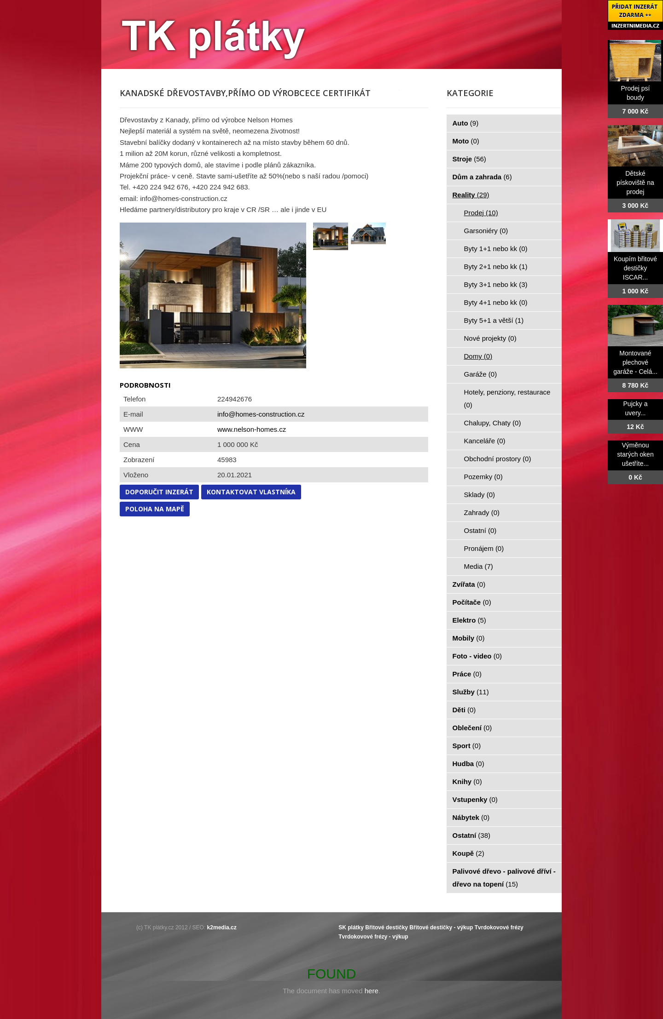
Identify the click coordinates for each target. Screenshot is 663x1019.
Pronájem (484, 548)
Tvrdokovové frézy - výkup (373, 936)
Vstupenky (475, 799)
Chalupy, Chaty (492, 423)
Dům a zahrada (482, 177)
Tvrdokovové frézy (499, 927)
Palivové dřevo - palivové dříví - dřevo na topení (504, 877)
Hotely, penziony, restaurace (507, 398)
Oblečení (472, 728)
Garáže (480, 374)
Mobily (469, 638)
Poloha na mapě (154, 508)
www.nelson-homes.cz (251, 429)
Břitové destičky (386, 927)
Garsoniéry (486, 231)
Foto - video (477, 656)
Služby (471, 692)
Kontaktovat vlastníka (251, 491)
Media (478, 566)
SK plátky (351, 927)
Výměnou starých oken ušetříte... (635, 454)
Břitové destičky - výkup (441, 927)
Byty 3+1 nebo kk (496, 284)
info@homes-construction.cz (260, 414)
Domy (478, 356)
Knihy (467, 781)
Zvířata (469, 584)
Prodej (481, 213)
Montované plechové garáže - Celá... (635, 362)
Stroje (469, 159)
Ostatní (480, 530)
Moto (466, 141)
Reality (471, 195)
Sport (467, 746)
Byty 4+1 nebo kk (496, 302)
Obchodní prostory (497, 459)
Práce (467, 674)
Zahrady (482, 512)
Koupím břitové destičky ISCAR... (635, 268)
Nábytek (471, 817)
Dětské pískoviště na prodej (635, 182)
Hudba (468, 763)
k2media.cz (222, 927)
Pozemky (483, 477)
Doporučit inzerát (159, 491)
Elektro (469, 620)
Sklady (479, 494)
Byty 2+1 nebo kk (496, 266)
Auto (466, 123)
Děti (464, 710)
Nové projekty (490, 338)
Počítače (472, 602)
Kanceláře (485, 441)
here (371, 991)
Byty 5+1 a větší (494, 320)
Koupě (468, 853)
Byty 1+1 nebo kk (496, 248)
